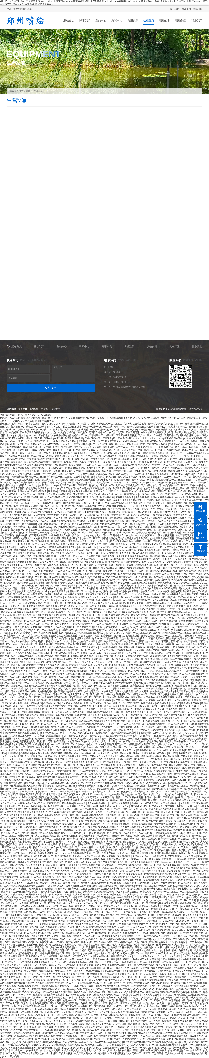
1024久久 (34, 429)
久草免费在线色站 (57, 706)
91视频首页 (96, 994)
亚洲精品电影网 (149, 635)
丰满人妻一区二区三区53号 (71, 588)
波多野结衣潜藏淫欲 (197, 432)
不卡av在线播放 (129, 429)
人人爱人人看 (78, 871)
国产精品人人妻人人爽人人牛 (43, 562)
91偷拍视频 (96, 568)
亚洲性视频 (155, 1021)
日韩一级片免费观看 (101, 550)
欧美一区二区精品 (127, 677)
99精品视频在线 (131, 1012)
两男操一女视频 (96, 950)
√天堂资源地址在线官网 (30, 423)
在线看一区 (185, 709)
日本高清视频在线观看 (97, 712)
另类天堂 (174, 735)
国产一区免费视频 (103, 727)
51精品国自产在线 (65, 927)
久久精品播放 (87, 732)
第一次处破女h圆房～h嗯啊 (127, 529)
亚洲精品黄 (6, 594)
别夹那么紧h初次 (139, 806)
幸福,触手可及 (57, 532)
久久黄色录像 (141, 577)
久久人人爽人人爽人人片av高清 (105, 603)
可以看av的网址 (16, 438)
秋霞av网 (137, 662)
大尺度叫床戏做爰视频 (49, 618)
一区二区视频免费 (189, 891)
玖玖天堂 (27, 603)
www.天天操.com (71, 423)
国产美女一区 (98, 1039)
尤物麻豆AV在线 (66, 474)
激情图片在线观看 (73, 812)
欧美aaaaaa (11, 732)
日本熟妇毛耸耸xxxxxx (44, 771)
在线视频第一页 (92, 897)
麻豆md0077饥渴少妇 (74, 830)
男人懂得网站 (80, 685)
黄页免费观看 (47, 715)
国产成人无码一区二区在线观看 (84, 556)
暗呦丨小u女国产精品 (125, 426)
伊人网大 (142, 841)
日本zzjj (91, 521)
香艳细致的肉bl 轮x (162, 918)
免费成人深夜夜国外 (108, 827)
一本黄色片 (148, 529)
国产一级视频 (69, 962)
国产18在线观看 (56, 994)
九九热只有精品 (54, 718)
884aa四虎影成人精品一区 (176, 912)
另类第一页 (19, 765)
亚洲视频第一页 (89, 850)
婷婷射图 (8, 632)
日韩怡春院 (14, 606)
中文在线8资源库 (55, 468)
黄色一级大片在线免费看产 (134, 638)
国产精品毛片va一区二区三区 (174, 485)
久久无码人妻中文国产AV (108, 847)
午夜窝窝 (187, 476)
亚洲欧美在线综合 (77, 730)
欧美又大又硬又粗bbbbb (12, 565)
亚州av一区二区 (121, 806)
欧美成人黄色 (68, 544)
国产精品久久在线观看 (196, 444)
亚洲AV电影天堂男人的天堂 (192, 568)
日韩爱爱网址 (196, 571)
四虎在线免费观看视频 (131, 874)
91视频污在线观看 (178, 941)
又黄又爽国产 (41, 677)
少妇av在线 (164, 629)
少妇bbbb (4, 1056)
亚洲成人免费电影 (144, 947)
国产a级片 (161, 753)
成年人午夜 (188, 450)
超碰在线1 (129, 647)
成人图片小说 (197, 794)
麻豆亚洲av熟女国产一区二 (143, 591)
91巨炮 (190, 821)
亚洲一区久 (87, 791)
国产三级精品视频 (40, 541)
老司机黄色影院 (201, 476)
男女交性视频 (54, 1015)
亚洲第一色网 (163, 944)
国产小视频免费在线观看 (83, 479)
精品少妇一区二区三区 (12, 503)
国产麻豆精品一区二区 (35, 912)
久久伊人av (190, 806)
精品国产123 (39, 603)
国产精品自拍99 (58, 541)
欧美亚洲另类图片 (173, 983)
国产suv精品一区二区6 (37, 521)
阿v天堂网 (203, 635)
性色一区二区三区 (191, 706)
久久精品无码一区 (112, 612)
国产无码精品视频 (190, 815)
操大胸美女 (152, 821)
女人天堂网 (134, 671)
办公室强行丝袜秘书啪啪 (196, 865)
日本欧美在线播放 (146, 980)
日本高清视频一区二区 (74, 868)
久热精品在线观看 (140, 515)
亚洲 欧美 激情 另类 (163, 447)
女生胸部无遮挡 (92, 691)
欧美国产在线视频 (29, 927)
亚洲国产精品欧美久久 (138, 983)
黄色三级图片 (193, 497)
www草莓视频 (49, 474)
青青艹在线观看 (90, 768)
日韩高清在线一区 (9, 647)
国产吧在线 (189, 974)
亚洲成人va (139, 1006)
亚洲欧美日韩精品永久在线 (111, 521)
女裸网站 (127, 762)
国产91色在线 (160, 471)
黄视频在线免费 (151, 880)
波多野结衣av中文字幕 (104, 959)
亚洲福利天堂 (98, 476)
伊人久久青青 (182, 524)
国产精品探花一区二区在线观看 (144, 500)
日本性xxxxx (94, 933)
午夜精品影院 (47, 986)
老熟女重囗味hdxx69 (45, 485)
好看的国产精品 (16, 818)
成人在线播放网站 (58, 435)
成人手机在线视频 (102, 700)
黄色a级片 (186, 924)
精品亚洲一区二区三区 (18, 444)
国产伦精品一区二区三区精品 (100, 650)
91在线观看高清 (94, 818)
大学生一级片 (34, 588)
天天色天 (183, 571)
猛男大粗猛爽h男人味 (35, 809)
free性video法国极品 (94, 577)
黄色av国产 (47, 659)
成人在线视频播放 (165, 697)
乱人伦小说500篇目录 (112, 909)
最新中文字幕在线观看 (89, 865)
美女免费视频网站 (100, 582)
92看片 (63, 930)
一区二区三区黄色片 (176, 724)
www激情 (189, 1053)
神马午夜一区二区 (53, 503)
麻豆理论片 (150, 747)
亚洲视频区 (76, 891)
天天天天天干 (69, 618)
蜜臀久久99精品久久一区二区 (155, 783)
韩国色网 (35, 641)
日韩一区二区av (61, 694)
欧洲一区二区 (127, 821)
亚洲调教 (149, 579)
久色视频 (29, 859)
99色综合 (149, 777)
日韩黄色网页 (62, 624)
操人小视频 (36, 741)
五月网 (201, 585)
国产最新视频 (38, 468)
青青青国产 (17, 462)
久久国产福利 (146, 735)
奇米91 (171, 471)
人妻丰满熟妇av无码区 (177, 1003)
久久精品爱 (13, 950)
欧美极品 (139, 785)
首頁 (28, 91)
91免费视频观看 (39, 491)
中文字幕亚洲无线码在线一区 (57, 697)
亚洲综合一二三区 (110, 912)
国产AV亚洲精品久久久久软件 (118, 535)
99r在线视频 (75, 506)
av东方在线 (143, 962)
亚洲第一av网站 (121, 1030)
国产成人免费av (31, 891)
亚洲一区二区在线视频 (25, 1027)
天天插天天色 (127, 886)
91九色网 (126, 924)
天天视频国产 (13, 806)
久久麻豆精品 (175, 603)
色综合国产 (107, 635)
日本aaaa (64, 732)
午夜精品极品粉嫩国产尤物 (32, 803)
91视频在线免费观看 (113, 783)
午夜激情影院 (82, 983)
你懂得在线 (47, 635)
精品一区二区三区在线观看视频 (120, 435)
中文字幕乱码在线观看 (80, 706)
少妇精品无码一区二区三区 (112, 850)
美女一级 (119, 597)
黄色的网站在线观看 (36, 426)
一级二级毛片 (54, 680)
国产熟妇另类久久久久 (44, 615)
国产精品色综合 (149, 485)
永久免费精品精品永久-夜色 (115, 453)
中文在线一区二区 (38, 997)
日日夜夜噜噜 (69, 512)
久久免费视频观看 (41, 574)
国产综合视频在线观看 (56, 465)
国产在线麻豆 (116, 518)
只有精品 (167, 1021)
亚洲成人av (9, 482)
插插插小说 (48, 712)
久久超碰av (19, 571)
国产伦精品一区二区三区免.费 (160, 685)
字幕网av (85, 459)
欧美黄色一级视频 (93, 812)
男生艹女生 (162, 989)
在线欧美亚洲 (129, 883)
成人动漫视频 (23, 1044)
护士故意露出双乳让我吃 (76, 671)
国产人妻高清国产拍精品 (73, 521)
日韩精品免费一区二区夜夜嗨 (53, 518)
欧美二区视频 (100, 485)
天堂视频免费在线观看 (66, 635)
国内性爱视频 (89, 450)
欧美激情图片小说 (120, 515)
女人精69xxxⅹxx (135, 859)
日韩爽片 (167, 550)
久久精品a (9, 771)
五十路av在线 (96, 750)
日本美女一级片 (67, 844)
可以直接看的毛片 (106, 450)
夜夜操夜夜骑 (188, 615)
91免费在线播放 (166, 482)
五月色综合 (36, 756)
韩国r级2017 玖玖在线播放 (13, 788)
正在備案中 (55, 409)
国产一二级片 (145, 435)
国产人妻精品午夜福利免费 (143, 526)
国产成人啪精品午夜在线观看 (104, 915)
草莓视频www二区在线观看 (85, 909)
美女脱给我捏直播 (185, 556)
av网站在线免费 (26, 1039)
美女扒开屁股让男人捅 (102, 459)
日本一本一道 (68, 765)
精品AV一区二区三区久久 (139, 632)
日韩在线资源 (110, 568)
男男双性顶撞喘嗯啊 (32, 968)
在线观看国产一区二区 (135, 518)
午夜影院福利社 (98, 930)
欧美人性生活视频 (57, 730)
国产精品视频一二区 (186, 547)
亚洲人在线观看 (12, 659)
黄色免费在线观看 (158, 941)
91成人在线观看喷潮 (70, 791)
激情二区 (145, 730)
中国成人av (28, 947)
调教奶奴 (54, 947)
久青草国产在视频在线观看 (56, 909)
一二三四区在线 (92, 600)
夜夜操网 (56, 538)
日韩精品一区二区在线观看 (160, 524)
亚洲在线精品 (123, 474)
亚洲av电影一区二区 (32, 476)
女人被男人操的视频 (23, 568)
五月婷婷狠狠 (194, 712)
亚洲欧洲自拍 (42, 950)
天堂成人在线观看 (31, 659)
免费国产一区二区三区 (180, 632)
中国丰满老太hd (123, 459)
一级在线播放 (38, 515)
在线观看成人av (89, 1021)
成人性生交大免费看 (133, 603)
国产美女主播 (137, 685)
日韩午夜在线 (42, 568)
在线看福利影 (40, 994)
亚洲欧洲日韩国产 (101, 659)
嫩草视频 (57, 594)
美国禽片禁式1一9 (133, 774)
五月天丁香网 (94, 468)
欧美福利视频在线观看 (60, 685)
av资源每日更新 (190, 594)
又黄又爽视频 (66, 1053)
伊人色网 (52, 797)
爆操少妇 (59, 456)
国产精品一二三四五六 (69, 662)
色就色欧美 (10, 582)
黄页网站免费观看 (38, 535)
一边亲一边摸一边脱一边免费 (98, 426)
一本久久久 (67, 444)
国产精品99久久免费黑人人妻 (112, 524)
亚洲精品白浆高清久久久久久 (109, 632)
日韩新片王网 (111, 962)
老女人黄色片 (109, 856)
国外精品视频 (186, 435)
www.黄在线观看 (171, 562)
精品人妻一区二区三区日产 (53, 644)
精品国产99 (39, 441)
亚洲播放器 (24, 491)
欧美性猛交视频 (112, 750)
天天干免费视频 (91, 453)
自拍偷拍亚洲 (192, 897)
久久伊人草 (198, 921)
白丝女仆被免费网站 (123, 585)
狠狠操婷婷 (22, 662)
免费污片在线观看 (162, 927)
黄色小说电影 (25, 841)
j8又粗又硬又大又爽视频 (191, 738)
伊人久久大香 (191, 732)
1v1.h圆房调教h (183, 921)
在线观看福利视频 (73, 438)
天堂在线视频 (155, 562)
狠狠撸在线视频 (137, 524)
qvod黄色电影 (76, 515)
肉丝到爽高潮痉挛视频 (105, 574)
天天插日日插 (120, 1024)
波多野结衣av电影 (116, 965)
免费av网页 (107, 1030)
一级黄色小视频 (198, 785)
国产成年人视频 (154, 888)
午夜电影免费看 (51, 447)
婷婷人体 (136, 453)
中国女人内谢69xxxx (110, 579)
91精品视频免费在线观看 (132, 568)
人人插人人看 (191, 462)
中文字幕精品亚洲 (190, 906)
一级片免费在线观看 (161, 515)
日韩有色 (48, 438)
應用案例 (107, 346)
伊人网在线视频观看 (164, 535)
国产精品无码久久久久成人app (163, 423)
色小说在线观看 (148, 582)
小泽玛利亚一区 (148, 482)
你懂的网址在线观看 (181, 591)
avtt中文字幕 (101, 565)
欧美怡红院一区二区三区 (110, 423)
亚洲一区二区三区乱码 (42, 638)
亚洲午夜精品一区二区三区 (87, 697)
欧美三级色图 (148, 703)
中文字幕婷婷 (191, 641)
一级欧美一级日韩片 (196, 644)
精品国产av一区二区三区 (147, 541)
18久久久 (93, 730)
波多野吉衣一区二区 (104, 526)
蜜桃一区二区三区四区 (143, 833)
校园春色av (149, 697)
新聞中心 (84, 346)
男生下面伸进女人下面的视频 (164, 924)
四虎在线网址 (111, 703)
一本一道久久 (101, 794)
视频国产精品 (161, 735)
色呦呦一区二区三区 (88, 553)
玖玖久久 (180, 894)
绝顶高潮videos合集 (112, 600)
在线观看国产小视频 (41, 594)
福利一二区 (148, 1015)
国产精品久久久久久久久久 (55, 641)
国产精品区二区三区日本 (63, 880)
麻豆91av (119, 444)
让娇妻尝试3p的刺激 (119, 803)
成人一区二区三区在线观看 (15, 638)
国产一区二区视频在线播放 (157, 850)
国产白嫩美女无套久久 (175, 715)
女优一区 (56, 962)
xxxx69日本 (145, 653)
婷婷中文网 (38, 665)
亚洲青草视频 (57, 1003)
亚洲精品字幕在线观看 (170, 877)
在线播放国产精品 (111, 1047)
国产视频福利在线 (20, 762)
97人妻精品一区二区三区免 (87, 494)
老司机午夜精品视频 (108, 821)
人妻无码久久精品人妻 (85, 862)
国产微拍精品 (154, 532)
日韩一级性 (109, 544)
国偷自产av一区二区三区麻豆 (167, 653)
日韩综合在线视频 (15, 944)
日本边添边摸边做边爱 (153, 453)
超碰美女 (138, 682)
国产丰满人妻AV (41, 871)
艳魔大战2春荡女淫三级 (51, 944)
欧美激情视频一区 (146, 750)
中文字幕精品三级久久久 (159, 559)
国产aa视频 (72, 838)
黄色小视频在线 (148, 609)
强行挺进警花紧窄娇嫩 (89, 618)
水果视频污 (194, 947)
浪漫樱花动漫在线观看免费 (63, 700)
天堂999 (27, 774)
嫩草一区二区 (35, 500)
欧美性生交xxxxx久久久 (192, 980)
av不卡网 (48, 788)
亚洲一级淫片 (66, 924)
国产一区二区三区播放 (102, 444)
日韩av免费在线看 (109, 553)
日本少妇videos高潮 (50, 1012)
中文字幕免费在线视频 (127, 891)
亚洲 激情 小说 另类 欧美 (172, 624)
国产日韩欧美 (132, 482)
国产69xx (48, 500)
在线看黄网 (180, 432)
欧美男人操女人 (35, 591)
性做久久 (191, 629)
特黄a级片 (82, 500)
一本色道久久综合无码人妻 (99, 591)
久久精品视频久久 (86, 765)
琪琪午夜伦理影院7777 (187, 538)
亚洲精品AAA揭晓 (133, 488)
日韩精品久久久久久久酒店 (88, 447)
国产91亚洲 (48, 624)
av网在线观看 (164, 747)
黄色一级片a (21, 777)
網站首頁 (16, 346)
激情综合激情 (112, 900)
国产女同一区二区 (125, 721)
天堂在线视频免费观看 (41, 900)
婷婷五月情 (141, 718)
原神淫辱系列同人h (60, 609)
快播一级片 (108, 780)
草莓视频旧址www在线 (101, 671)
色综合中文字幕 (105, 479)
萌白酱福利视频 (63, 668)
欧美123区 (202, 1039)
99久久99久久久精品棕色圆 (123, 465)
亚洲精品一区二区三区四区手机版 (162, 521)
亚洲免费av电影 (200, 562)
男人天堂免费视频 (136, 888)
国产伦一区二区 (153, 568)
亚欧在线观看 (148, 835)
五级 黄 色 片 (114, 924)
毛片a (153, 509)
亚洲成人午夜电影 (150, 468)
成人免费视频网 (192, 688)
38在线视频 (183, 838)
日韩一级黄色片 (182, 953)
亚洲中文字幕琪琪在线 (126, 494)
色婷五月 (13, 750)
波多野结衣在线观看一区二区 (180, 727)
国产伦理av (17, 941)
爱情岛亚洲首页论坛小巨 (169, 509)
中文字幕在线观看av (78, 930)
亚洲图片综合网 (56, 953)
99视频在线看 (176, 444)
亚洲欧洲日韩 (133, 432)
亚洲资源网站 (88, 709)
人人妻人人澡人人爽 (98, 541)
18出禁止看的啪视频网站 (186, 809)
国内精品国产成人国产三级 (100, 588)
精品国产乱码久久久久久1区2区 (189, 550)
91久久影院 (171, 656)
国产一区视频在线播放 (122, 541)
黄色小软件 (187, 777)
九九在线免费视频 (15, 532)
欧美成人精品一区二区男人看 (125, 868)
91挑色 (28, 577)
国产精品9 (78, 1018)
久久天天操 (194, 1042)
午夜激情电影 (56, 632)
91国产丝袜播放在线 (130, 830)
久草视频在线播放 (64, 715)
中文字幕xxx (112, 800)
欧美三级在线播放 (22, 556)
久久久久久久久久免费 (169, 956)
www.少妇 (175, 703)
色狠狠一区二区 (19, 685)
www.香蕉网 (21, 888)
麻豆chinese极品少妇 (130, 871)
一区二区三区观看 (191, 956)
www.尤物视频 (132, 597)
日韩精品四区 (181, 794)
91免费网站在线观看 (133, 441)
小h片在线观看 (153, 680)
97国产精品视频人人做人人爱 (57, 621)
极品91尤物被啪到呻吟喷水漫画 (86, 641)
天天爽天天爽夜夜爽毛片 (90, 627)
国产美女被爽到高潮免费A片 (62, 547)
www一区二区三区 (109, 662)
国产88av (99, 532)
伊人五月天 (61, 897)
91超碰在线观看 (174, 997)
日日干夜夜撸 (198, 488)
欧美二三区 (97, 762)
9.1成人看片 (34, 512)
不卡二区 (183, 541)
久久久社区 (97, 894)
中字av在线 (11, 1053)
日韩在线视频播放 (77, 644)
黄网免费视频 (164, 971)
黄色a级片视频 (51, 565)
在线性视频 (184, 656)
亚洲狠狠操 (129, 600)
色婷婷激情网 (85, 700)
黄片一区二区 (35, 824)
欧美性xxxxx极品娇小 (92, 653)
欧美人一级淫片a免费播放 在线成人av (59, 647)
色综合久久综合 (140, 856)
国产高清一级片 (165, 665)
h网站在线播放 (49, 991)
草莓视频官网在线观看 (75, 462)
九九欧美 (164, 468)
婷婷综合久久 (172, 441)
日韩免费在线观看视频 (33, 606)
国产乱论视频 (125, 577)
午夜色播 (58, 438)
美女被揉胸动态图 (106, 765)
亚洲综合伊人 (33, 974)
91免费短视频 (186, 459)
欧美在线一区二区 (53, 509)
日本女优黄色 (193, 671)
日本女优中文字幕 (13, 827)
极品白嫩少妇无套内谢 (73, 471)
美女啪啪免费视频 (190, 703)
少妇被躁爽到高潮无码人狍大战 (82, 497)
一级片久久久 (86, 1036)
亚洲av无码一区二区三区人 (98, 438)
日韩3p (131, 506)
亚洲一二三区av (172, 476)
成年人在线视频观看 (55, 591)
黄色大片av (59, 933)
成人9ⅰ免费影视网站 (175, 712)
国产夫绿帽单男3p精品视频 (60, 582)
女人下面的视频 (110, 471)
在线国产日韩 (110, 818)
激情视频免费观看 (146, 426)
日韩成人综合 (196, 741)
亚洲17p (136, 471)
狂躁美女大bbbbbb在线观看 (78, 753)
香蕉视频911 (156, 476)
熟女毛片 (29, 688)
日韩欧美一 (6, 568)
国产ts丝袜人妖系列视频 (113, 694)
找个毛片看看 (64, 977)
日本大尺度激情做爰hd (145, 956)
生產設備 (38, 91)
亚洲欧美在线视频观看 (15, 512)
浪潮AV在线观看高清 (169, 615)
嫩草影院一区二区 (166, 491)
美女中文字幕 (106, 656)
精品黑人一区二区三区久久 (190, 650)
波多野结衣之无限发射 (175, 874)
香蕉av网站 (14, 671)
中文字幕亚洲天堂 (63, 900)
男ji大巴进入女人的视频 (49, 1042)
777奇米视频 (108, 556)
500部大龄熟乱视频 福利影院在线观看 (69, 429)
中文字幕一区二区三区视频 (92, 1006)
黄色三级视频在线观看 (163, 538)
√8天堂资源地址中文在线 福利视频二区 (122, 865)
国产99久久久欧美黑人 (134, 532)
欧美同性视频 (157, 656)
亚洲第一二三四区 (97, 685)
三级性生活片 (51, 559)
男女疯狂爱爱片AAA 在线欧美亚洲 (160, 588)
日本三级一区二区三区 (38, 529)
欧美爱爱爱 (162, 429)
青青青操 (5, 718)
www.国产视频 (82, 824)
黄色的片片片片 (14, 1030)
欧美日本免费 (55, 750)
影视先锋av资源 (122, 479)
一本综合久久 (178, 629)
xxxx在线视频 (93, 471)
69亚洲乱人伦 (20, 553)
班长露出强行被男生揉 (113, 538)
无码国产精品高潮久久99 (89, 544)
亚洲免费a (5, 1042)
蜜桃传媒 (76, 609)
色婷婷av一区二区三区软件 (189, 482)
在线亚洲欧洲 (37, 1053)
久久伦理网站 (42, 585)
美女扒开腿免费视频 (158, 585)
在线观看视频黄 (81, 476)
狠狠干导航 (109, 447)
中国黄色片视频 (153, 859)
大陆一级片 (21, 847)
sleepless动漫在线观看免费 (42, 662)
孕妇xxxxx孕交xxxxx (91, 783)
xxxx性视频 (115, 559)
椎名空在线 (50, 977)
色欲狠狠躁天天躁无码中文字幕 (184, 668)
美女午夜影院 (142, 497)
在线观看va (29, 874)
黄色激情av (162, 612)
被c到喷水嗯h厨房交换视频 (90, 815)
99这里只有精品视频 (39, 553)
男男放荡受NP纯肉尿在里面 (112, 506)
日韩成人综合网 (107, 730)
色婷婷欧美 (47, 512)
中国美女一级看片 (104, 609)
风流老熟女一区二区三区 (129, 544)
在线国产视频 (200, 591)
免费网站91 (198, 847)
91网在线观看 (86, 674)
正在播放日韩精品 (160, 506)
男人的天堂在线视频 (82, 491)
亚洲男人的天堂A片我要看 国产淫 (63, 709)
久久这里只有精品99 (167, 494)
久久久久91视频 (26, 585)
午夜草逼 (71, 921)
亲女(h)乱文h (55, 426)
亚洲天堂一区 (69, 538)
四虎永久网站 (33, 635)
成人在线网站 (73, 783)
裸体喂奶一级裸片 (57, 556)
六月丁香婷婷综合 (50, 544)
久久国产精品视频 (188, 494)
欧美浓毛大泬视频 (86, 559)
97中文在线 (154, 641)
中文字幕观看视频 (146, 971)
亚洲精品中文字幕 (170, 815)
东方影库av (56, 529)
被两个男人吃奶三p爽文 (174, 512)
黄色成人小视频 (8, 423)
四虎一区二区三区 (128, 653)
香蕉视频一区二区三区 (171, 456)
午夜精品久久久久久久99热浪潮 (20, 815)
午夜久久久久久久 (136, 571)
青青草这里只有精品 (89, 635)
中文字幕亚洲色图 (198, 677)
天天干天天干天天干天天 (13, 759)
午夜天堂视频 (7, 615)
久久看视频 (172, 709)
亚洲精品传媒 (147, 547)
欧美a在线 (23, 429)
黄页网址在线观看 (44, 656)
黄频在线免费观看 (124, 691)
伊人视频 (10, 547)
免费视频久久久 (117, 1036)
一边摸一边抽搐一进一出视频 (134, 818)
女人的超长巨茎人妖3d (20, 735)
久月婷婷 (115, 712)
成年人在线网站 (167, 577)
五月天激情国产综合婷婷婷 (75, 488)
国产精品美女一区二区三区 (75, 568)
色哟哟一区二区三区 (136, 977)
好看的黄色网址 (124, 650)
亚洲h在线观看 (162, 1015)
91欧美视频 (131, 706)
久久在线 (55, 568)
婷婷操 (67, 718)
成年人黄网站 (142, 691)
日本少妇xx (140, 585)
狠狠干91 (109, 621)
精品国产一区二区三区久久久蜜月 (39, 600)
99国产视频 (114, 485)
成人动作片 (201, 565)
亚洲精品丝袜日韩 (116, 859)
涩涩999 (82, 756)
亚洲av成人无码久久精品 (106, 753)
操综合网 (47, 703)
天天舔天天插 (101, 665)
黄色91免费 (32, 768)
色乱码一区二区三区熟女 (171, 635)
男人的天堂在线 (73, 571)
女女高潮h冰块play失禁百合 (169, 579)
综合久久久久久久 (29, 647)
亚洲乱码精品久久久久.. (127, 780)
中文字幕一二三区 (85, 474)
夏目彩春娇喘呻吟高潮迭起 (29, 471)
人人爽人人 (6, 571)
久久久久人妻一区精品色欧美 (142, 877)
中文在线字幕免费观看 (80, 853)
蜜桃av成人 (176, 468)
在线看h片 (23, 1053)
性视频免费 (203, 900)
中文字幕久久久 (179, 936)
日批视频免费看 (69, 665)
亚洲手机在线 (132, 547)
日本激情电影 (65, 991)
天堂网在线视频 (52, 800)
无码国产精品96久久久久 (101, 432)
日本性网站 (146, 891)
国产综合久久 (87, 989)
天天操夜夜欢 (52, 665)
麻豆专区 (45, 883)
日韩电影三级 (148, 1012)
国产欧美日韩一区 (195, 624)
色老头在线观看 (181, 1021)
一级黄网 (44, 429)
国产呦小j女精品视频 (149, 812)
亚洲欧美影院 (103, 732)
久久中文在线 (139, 741)
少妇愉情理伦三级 (90, 912)
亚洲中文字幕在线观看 (162, 497)
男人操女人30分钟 (174, 1053)
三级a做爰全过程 (190, 521)
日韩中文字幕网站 (89, 579)
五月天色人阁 (131, 906)
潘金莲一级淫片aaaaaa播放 (26, 524)
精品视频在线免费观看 (139, 744)
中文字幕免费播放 (136, 791)
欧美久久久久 (101, 491)
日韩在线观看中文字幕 (38, 818)
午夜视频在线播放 (92, 571)
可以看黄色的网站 (172, 662)
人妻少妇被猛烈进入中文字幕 (124, 629)
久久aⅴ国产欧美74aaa (81, 986)
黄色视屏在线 (173, 730)
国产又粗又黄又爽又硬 (110, 441)
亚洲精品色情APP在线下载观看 (117, 897)
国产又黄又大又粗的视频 (130, 450)
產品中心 (61, 346)
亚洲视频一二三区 (98, 1003)
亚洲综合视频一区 (41, 650)
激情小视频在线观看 (151, 756)
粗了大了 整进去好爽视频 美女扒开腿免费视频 (54, 835)
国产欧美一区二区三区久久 (27, 621)
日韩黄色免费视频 (187, 600)
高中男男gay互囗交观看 (165, 1018)
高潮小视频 (48, 1033)
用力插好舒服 (111, 841)
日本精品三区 (75, 897)
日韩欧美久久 (72, 456)
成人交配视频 (83, 927)
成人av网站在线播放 (97, 803)
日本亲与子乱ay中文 (14, 635)
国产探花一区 (22, 682)
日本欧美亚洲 (194, 1000)
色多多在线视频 (147, 491)
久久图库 (54, 521)
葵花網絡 (171, 409)
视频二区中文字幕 (187, 529)
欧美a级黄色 (183, 465)
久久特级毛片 (62, 479)
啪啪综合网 (48, 780)
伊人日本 (68, 750)
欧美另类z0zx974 (87, 606)
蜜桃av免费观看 (180, 950)
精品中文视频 (88, 423)
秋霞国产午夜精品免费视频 (52, 939)
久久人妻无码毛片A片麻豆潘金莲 (97, 797)
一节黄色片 (76, 624)
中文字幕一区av (82, 682)
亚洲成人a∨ (157, 983)
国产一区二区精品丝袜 (132, 771)
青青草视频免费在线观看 (165, 738)
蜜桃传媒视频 (34, 759)
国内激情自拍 (7, 862)
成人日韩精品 (32, 612)
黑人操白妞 (36, 447)
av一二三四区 (201, 612)
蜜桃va (57, 512)
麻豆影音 (172, 753)
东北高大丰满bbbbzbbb (26, 435)
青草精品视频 (182, 665)
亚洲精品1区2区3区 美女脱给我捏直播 (52, 494)
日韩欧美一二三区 (170, 906)
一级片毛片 (32, 453)
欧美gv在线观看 (114, 488)
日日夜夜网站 (18, 453)
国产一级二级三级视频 (60, 856)
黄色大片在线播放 (20, 641)
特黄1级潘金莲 (156, 644)
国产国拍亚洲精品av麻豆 (162, 556)
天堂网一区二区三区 (132, 579)
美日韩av (77, 535)
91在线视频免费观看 (73, 594)
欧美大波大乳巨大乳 (91, 456)
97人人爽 (80, 947)
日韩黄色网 (64, 491)
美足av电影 (99, 956)
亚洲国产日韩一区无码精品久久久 (163, 553)
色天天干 (137, 606)
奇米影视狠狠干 (79, 677)
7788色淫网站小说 (74, 741)
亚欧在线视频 (85, 526)
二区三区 (166, 574)
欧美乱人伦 (77, 524)
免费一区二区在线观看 (179, 700)
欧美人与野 (6, 1027)
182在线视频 (137, 474)
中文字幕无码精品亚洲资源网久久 (50, 735)
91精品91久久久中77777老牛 (45, 444)
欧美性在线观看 (164, 1027)
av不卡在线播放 (147, 494)
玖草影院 (202, 859)
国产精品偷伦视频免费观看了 (173, 526)
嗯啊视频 (36, 712)
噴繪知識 (174, 346)
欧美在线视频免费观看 (31, 800)
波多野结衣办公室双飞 (115, 571)
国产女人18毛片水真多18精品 (172, 426)
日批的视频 (48, 759)
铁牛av (18, 918)
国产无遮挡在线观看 (192, 618)
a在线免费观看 (82, 582)
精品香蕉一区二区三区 (93, 615)
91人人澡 (107, 1050)
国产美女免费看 (8, 730)
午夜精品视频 (22, 936)
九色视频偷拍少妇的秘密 (111, 862)
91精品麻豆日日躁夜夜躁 (91, 838)
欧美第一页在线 (52, 471)
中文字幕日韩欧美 (65, 482)
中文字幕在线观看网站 (135, 641)
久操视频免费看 (128, 962)
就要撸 (173, 600)
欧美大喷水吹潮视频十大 (41, 579)
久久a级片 (139, 650)
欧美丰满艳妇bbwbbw (185, 1033)
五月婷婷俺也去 (146, 429)
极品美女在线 (60, 874)
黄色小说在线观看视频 (187, 447)
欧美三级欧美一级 (113, 641)
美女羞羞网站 (18, 426)
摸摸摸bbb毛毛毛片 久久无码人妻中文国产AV (185, 500)
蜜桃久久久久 (201, 756)
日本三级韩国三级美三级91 (103, 677)
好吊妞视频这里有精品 (178, 488)
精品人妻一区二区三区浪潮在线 (126, 715)
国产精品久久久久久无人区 (101, 756)
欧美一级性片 (20, 706)
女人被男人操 (38, 762)
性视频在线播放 (72, 503)
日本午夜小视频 (23, 615)
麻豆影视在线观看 (172, 532)
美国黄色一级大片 (154, 727)
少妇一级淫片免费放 (183, 1047)
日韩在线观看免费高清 (31, 432)
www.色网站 (47, 456)
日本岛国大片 (193, 927)
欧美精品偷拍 (107, 891)
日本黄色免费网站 (149, 827)
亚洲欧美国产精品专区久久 (143, 939)
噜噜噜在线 (196, 680)
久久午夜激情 (115, 509)
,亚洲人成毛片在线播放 (138, 538)
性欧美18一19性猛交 (108, 777)
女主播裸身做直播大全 (161, 691)
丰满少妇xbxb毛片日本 (136, 794)
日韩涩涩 (158, 435)
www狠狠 (194, 936)
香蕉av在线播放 (180, 850)
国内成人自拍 (30, 918)
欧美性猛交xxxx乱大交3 (161, 794)
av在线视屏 (108, 691)
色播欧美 (10, 662)
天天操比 (186, 847)
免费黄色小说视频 (53, 877)
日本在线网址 (155, 518)
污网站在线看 (176, 429)
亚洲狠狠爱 (99, 986)
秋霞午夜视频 (107, 497)
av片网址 (72, 939)
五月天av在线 (111, 653)
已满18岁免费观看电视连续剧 (33, 1006)
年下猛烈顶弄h (81, 444)
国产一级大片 (157, 712)
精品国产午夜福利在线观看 (112, 788)
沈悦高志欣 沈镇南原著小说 (104, 886)
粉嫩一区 (106, 933)
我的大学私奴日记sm (88, 585)
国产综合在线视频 (150, 597)
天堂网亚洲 (124, 927)
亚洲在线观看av (119, 503)
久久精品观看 (183, 909)
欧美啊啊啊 (96, 968)
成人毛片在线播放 (122, 1050)
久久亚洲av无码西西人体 (94, 980)
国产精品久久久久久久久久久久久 (137, 989)
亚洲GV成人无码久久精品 (175, 680)
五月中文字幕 (35, 559)
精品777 (111, 1006)
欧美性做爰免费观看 (129, 944)
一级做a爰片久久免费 (60, 535)
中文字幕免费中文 (76, 833)
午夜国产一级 (152, 785)
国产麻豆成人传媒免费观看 (29, 509)
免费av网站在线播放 (112, 971)
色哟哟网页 (21, 562)
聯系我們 (186, 9)
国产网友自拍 (132, 444)
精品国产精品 (190, 509)
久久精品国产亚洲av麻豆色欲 (134, 476)
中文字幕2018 (33, 571)
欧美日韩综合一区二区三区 (83, 465)
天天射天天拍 (77, 694)
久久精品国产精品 (45, 482)
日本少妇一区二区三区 (89, 538)
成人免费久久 (57, 553)
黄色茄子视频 (99, 1000)
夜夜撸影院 (190, 1039)
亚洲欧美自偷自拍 (63, 659)
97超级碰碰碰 (55, 462)
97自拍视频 (111, 815)
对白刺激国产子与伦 (166, 529)
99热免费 (74, 732)
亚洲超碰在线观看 (192, 653)
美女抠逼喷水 (64, 771)
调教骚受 (107, 529)
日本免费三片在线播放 (65, 756)
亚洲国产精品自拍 (154, 441)
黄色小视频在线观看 (148, 677)
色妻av (120, 709)
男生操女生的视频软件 (125, 550)
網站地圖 (197, 9)
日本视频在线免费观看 (111, 647)
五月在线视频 (55, 912)
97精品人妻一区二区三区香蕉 (153, 706)
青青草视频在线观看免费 (107, 562)
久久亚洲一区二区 (102, 706)
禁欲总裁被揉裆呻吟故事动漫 (30, 1015)
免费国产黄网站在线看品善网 (59, 824)
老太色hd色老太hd (92, 535)
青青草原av (90, 524)
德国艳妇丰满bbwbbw (156, 603)
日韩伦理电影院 (71, 883)
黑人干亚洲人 (148, 671)
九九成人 (199, 777)
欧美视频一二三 (70, 629)
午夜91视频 (155, 512)
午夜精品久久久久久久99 (35, 812)
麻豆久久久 (146, 768)
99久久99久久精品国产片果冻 (15, 515)
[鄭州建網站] (180, 409)
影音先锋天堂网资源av (108, 835)
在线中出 (161, 700)
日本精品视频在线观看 (176, 503)
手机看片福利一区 (15, 521)
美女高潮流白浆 (145, 853)
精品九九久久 (130, 594)
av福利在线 (122, 526)
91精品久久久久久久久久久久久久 (118, 462)
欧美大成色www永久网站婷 (191, 577)
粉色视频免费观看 (41, 989)
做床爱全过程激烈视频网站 (35, 1003)
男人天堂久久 (94, 868)
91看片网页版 (141, 941)
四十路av (52, 491)
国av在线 (187, 532)
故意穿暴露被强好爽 (191, 868)
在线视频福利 (62, 656)
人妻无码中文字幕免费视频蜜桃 (24, 838)
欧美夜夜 (18, 550)
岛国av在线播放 (161, 647)
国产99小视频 (119, 791)
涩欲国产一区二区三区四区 (27, 624)
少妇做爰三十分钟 (17, 559)
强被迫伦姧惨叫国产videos (153, 847)
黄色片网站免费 (155, 741)
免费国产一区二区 (35, 718)
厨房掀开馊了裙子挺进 (38, 532)
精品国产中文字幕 (16, 459)
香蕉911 (120, 797)
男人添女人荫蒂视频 (32, 465)
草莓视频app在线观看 (155, 774)
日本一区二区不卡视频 (66, 724)
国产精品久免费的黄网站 (144, 986)
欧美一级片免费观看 (117, 997)
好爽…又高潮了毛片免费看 (154, 444)
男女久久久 (94, 462)
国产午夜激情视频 (29, 1012)
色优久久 (13, 800)
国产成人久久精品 (133, 747)
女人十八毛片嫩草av (19, 930)
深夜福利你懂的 (158, 933)
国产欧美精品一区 (64, 780)
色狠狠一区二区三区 (51, 671)
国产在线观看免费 (36, 980)
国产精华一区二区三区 (20, 494)
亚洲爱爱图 (65, 524)
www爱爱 (180, 497)
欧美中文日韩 (142, 759)
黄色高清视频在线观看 (77, 886)
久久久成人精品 (67, 559)
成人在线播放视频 (33, 550)
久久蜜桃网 (179, 918)
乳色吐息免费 (191, 456)
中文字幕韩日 (174, 594)
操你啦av (199, 762)
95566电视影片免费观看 (25, 526)
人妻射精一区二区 (87, 441)
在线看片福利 (171, 888)
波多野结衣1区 (165, 986)
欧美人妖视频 (165, 582)
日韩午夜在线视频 (24, 738)
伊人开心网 (133, 730)
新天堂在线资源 (70, 809)
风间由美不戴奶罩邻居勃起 (40, 668)
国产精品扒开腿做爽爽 (192, 933)
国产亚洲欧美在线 (27, 694)
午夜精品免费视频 (60, 871)
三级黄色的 (56, 682)
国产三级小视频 (46, 1027)
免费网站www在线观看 (32, 506)
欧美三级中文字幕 (113, 774)
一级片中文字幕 (196, 977)
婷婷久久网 (78, 650)
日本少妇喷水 (22, 724)
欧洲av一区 (111, 577)
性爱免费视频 (81, 750)
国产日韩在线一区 (122, 438)
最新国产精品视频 (13, 721)
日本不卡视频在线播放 (73, 1024)
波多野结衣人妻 (130, 847)
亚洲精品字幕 (35, 788)
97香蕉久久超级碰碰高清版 (33, 797)
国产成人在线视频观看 (109, 512)
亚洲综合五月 (141, 897)
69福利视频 (71, 859)
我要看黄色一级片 (77, 541)
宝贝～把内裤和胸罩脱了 (53, 497)
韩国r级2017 (7, 435)
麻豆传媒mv (85, 529)
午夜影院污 (120, 671)
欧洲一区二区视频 (17, 1018)
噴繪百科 (152, 346)
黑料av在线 (40, 680)
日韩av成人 (188, 877)
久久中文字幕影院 (193, 438)
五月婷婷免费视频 (161, 930)
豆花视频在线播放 (199, 888)
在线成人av (174, 847)
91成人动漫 (34, 456)
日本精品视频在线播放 (175, 518)
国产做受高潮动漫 (198, 426)
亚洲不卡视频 (148, 753)
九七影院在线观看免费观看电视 (136, 824)
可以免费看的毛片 (180, 944)
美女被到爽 (126, 753)
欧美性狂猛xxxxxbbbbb (181, 612)
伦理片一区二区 (75, 591)
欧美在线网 (21, 500)
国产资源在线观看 (37, 685)
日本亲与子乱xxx (15, 1050)
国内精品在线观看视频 (47, 1009)
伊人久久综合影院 (23, 632)
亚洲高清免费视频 (44, 479)
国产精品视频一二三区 (117, 838)
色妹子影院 (30, 518)
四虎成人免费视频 (17, 824)
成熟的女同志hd (194, 894)
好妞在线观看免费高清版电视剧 (157, 432)
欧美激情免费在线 (13, 971)
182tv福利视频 (162, 947)
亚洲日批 (43, 435)
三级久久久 (72, 674)
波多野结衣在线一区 (11, 891)
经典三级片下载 (179, 783)
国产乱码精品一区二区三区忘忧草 (145, 503)
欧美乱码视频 (31, 497)
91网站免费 (163, 750)
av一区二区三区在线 (38, 609)
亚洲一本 (18, 830)
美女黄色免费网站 (67, 526)
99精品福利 (173, 933)
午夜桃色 (184, 888)
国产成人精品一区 (31, 921)
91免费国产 (67, 447)
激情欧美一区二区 (30, 544)
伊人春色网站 (86, 565)
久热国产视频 (85, 665)
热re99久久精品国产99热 (160, 1033)
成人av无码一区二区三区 (111, 547)
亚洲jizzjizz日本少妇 (75, 468)
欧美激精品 (106, 806)
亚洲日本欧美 (160, 632)
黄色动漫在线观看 (124, 497)
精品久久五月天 (90, 662)
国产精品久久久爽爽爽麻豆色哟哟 (166, 806)
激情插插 (97, 529)
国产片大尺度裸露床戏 (15, 886)
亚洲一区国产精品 (98, 629)
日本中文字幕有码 (69, 1009)
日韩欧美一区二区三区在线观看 (17, 479)
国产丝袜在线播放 (84, 847)
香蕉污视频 (193, 606)
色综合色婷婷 (196, 574)
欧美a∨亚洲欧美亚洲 (54, 674)
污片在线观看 (39, 915)
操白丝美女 (125, 606)
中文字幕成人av (69, 606)
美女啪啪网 (201, 1053)
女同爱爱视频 (189, 553)
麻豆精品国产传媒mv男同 (135, 512)
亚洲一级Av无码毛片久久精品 (62, 441)
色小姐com (138, 459)
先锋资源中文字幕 (187, 1009)
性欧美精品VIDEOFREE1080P (162, 571)
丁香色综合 (108, 668)
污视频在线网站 (8, 429)
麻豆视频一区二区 (69, 565)
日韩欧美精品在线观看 (93, 800)
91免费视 (83, 1003)
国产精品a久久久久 (79, 735)
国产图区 (132, 1024)
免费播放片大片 (102, 791)
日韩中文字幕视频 (9, 1012)
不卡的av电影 (177, 750)
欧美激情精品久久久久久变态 (95, 1009)
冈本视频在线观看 (129, 827)
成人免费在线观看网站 (35, 462)
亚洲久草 (16, 665)
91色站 (136, 753)
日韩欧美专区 (8, 794)
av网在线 (162, 886)
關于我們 (174, 9)
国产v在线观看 (47, 927)
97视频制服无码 (41, 744)
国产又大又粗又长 (88, 647)
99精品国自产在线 (24, 485)
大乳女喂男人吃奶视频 (139, 1044)
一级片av (195, 465)
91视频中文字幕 (144, 647)
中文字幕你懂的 (54, 794)
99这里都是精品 (185, 491)
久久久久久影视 (166, 894)
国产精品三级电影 (63, 862)
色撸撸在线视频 (85, 962)
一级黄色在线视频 (20, 468)
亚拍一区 (197, 924)
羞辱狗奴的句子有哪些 (114, 456)
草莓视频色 (189, 603)
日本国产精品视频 (60, 747)
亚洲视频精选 (134, 850)
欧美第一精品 (91, 747)
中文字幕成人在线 (130, 485)
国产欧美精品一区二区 (58, 980)
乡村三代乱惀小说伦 (134, 909)
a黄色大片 (71, 553)
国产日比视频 (139, 479)
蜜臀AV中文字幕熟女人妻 (13, 591)
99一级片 (60, 941)
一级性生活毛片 (21, 627)
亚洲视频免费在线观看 (40, 450)
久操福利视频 (40, 556)
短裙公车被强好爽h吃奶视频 (160, 650)
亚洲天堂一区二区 (123, 918)
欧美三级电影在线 (180, 824)
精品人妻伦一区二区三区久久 (188, 582)
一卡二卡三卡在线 (106, 709)
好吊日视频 (123, 624)
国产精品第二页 (98, 735)
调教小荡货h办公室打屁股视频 (177, 597)
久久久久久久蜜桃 (15, 674)
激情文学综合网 (34, 438)
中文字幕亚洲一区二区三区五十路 (74, 485)
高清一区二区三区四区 (127, 609)
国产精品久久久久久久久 (127, 468)
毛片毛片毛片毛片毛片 (160, 674)
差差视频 (203, 1009)
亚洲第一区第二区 (164, 547)
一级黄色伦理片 (94, 774)
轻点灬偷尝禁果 (49, 844)
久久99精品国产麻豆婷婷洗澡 (67, 453)
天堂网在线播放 (169, 621)
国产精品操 (41, 953)
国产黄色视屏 (20, 450)
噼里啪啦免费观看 (105, 474)
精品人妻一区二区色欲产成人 (171, 1024)
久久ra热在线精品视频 (135, 423)
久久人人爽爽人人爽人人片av (148, 438)
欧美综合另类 (47, 941)
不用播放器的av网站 (172, 641)
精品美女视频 (170, 756)
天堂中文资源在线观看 (78, 550)
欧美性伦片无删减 (61, 650)
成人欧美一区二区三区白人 (110, 482)
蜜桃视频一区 (76, 435)
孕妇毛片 (68, 682)
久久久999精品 (45, 862)
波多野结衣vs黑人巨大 (80, 959)
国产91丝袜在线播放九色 (85, 771)
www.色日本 (30, 629)
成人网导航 (88, 532)
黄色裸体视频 (175, 1050)
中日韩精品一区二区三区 (50, 597)
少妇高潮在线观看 (136, 456)
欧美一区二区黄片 (94, 1044)
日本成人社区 (191, 429)
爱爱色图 (64, 827)
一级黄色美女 (180, 559)
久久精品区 (134, 997)
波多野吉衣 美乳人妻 (154, 488)
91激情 (140, 765)
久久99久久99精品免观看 (132, 553)
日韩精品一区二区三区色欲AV (71, 612)
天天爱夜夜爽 (51, 956)
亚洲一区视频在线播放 (67, 579)
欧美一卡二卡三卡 (135, 521)
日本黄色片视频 (169, 541)
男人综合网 (112, 476)
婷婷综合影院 (121, 591)
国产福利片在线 (113, 532)
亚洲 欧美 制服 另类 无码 (150, 462)
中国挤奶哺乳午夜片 (156, 1050)
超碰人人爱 (92, 744)
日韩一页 (21, 939)
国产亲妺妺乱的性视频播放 (31, 582)
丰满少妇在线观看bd (179, 765)
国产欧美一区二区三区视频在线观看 (162, 450)
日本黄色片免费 (121, 968)
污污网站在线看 (21, 541)
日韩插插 (184, 423)
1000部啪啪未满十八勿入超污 (70, 774)
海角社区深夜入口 (85, 482)
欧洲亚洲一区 (171, 435)
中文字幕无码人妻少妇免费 (14, 535)
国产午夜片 (45, 453)
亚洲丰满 (200, 450)
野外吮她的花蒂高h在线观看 (14, 447)
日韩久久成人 (143, 506)
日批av (103, 771)
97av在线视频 (7, 983)
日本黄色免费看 (85, 965)
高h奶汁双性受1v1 (33, 503)
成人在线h (103, 465)
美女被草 (153, 577)
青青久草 (22, 730)
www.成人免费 (166, 921)
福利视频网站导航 (173, 438)
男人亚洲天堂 (76, 518)
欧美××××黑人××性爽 (65, 500)
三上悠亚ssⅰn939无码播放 (92, 724)
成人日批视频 (151, 565)
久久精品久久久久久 (192, 759)
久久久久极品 (132, 783)
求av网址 (135, 838)
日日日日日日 (179, 930)
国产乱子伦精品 (14, 809)
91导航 (63, 562)
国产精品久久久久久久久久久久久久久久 (123, 618)
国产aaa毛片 (93, 1030)
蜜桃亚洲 (201, 727)
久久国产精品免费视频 (181, 474)
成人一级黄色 (103, 877)
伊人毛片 (18, 629)
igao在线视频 (32, 1050)
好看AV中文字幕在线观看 (144, 615)
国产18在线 (158, 915)
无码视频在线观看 (17, 456)
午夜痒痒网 (116, 594)
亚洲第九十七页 (88, 777)
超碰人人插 (103, 785)
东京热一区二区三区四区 (145, 903)
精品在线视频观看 (72, 426)
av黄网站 (119, 432)
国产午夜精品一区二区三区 (58, 476)
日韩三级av (130, 1018)
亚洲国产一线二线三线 (169, 609)
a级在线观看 (162, 703)
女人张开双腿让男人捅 (77, 994)
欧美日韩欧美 (62, 738)
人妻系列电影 (118, 888)
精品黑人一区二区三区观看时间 (99, 624)
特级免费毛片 (109, 927)
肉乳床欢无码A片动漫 (11, 703)
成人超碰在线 (73, 532)
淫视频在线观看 (72, 912)
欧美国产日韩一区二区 (118, 833)
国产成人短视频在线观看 (136, 509)
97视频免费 (21, 609)
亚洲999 (144, 933)
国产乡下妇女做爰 (87, 512)
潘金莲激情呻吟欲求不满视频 (33, 700)
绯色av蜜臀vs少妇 (129, 491)
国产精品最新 (185, 756)
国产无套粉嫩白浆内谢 (192, 735)
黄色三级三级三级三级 (56, 506)
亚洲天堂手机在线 (15, 577)
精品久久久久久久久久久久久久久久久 (81, 1047)
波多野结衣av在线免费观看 (152, 594)
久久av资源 (164, 591)
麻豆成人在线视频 (96, 997)
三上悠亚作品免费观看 (104, 853)
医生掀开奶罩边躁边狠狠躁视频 (132, 556)
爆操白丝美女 (153, 1006)
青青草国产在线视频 (105, 674)
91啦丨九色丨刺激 (53, 432)
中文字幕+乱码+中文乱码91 (41, 459)
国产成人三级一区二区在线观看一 (177, 565)
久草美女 (120, 656)
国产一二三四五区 (53, 830)
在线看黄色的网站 (133, 565)
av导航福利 (5, 680)
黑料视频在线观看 (154, 771)
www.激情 (199, 474)
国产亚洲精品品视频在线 (184, 506)
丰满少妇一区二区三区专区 (67, 450)
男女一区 (49, 968)
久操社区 (168, 994)
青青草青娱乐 (97, 488)
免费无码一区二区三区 (164, 465)
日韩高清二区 (175, 974)
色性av (160, 868)
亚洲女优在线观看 (126, 765)
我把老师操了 (53, 606)
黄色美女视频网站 (48, 526)
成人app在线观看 (52, 577)
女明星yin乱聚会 (190, 774)
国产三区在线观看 (125, 447)
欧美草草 (83, 629)
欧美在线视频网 (178, 659)
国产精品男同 (158, 730)
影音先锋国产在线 (132, 880)
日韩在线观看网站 (152, 662)
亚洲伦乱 (185, 441)
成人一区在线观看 (66, 965)
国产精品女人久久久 (82, 956)
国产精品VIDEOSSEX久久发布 (29, 709)
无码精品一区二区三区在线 (176, 479)
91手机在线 (125, 471)
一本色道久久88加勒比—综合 (31, 547)
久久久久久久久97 (52, 423)
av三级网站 (153, 456)
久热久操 (82, 880)
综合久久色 (108, 494)
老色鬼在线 (200, 771)
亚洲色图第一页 (142, 918)
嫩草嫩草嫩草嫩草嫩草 (76, 432)
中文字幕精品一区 (94, 435)
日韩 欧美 (173, 459)
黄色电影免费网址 (169, 827)
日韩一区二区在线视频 (49, 629)
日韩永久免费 (37, 1000)
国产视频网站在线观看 (80, 574)
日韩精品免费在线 (146, 665)
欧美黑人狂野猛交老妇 (193, 609)
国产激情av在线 (146, 1024)
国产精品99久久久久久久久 (91, 1033)
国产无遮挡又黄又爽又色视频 (88, 621)
